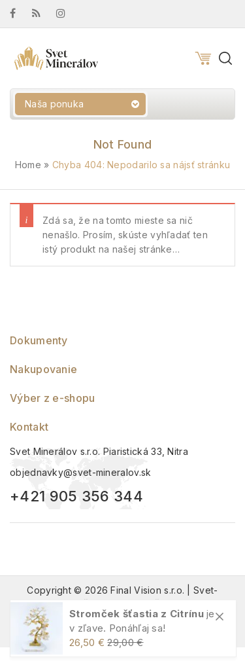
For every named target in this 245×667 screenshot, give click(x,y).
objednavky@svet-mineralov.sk (80, 472)
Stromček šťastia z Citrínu (136, 613)
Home (28, 164)
